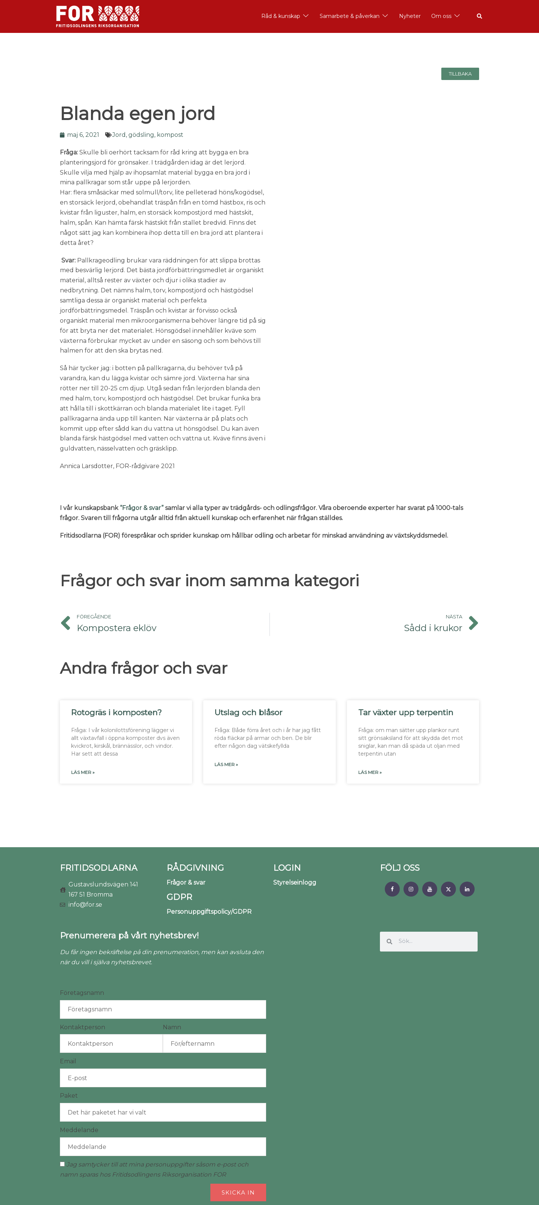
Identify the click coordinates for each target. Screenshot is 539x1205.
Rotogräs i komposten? (116, 712)
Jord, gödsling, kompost (147, 134)
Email (68, 1061)
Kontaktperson (82, 1027)
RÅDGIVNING (195, 868)
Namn (172, 1027)
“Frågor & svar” (142, 507)
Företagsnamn (82, 992)
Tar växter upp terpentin (405, 712)
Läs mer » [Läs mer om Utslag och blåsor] (226, 764)
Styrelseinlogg (294, 882)
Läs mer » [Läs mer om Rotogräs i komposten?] (83, 772)
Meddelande (79, 1130)
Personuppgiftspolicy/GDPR (209, 911)
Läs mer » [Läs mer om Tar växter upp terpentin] (370, 772)
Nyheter (410, 16)
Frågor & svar (186, 882)
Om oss (441, 16)
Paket (69, 1095)
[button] (480, 16)
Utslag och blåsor (248, 712)
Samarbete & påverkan (350, 16)
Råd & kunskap (280, 16)
